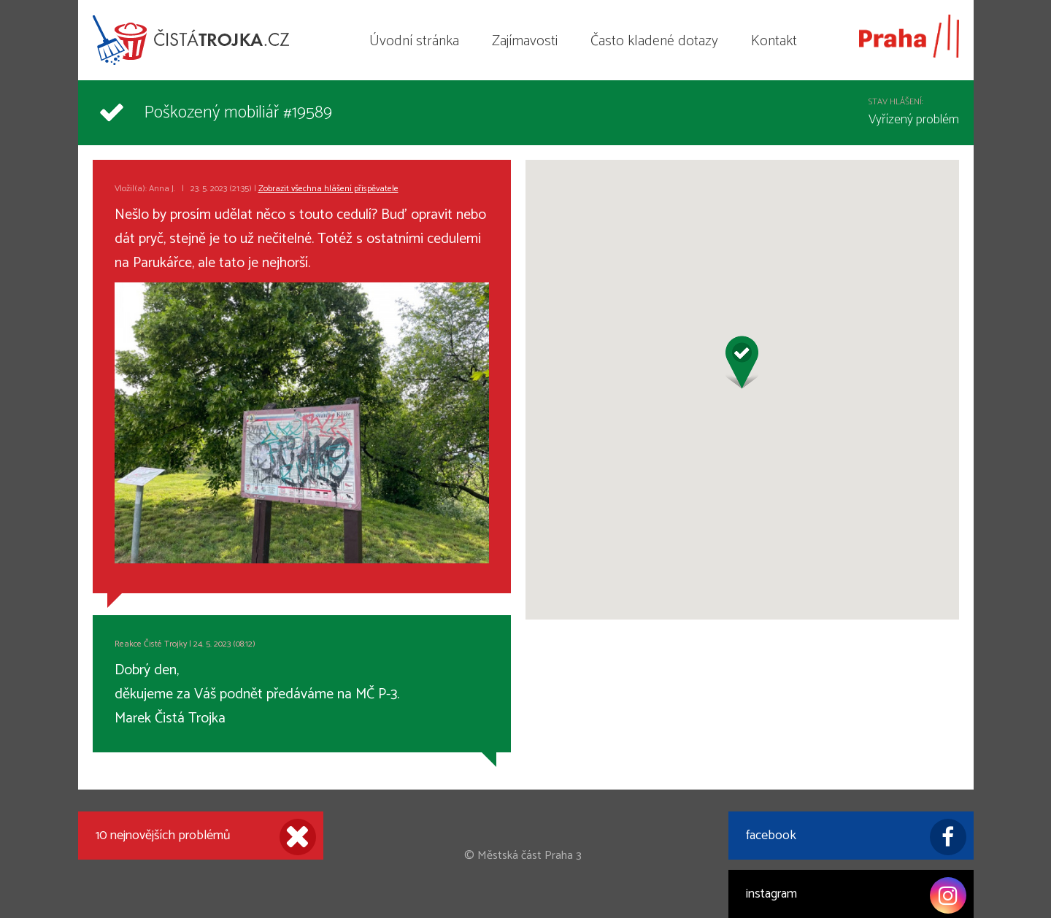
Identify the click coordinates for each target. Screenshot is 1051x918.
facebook (856, 837)
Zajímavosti (525, 41)
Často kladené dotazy (654, 41)
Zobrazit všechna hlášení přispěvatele (328, 189)
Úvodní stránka (414, 41)
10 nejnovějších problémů (206, 837)
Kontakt (774, 41)
